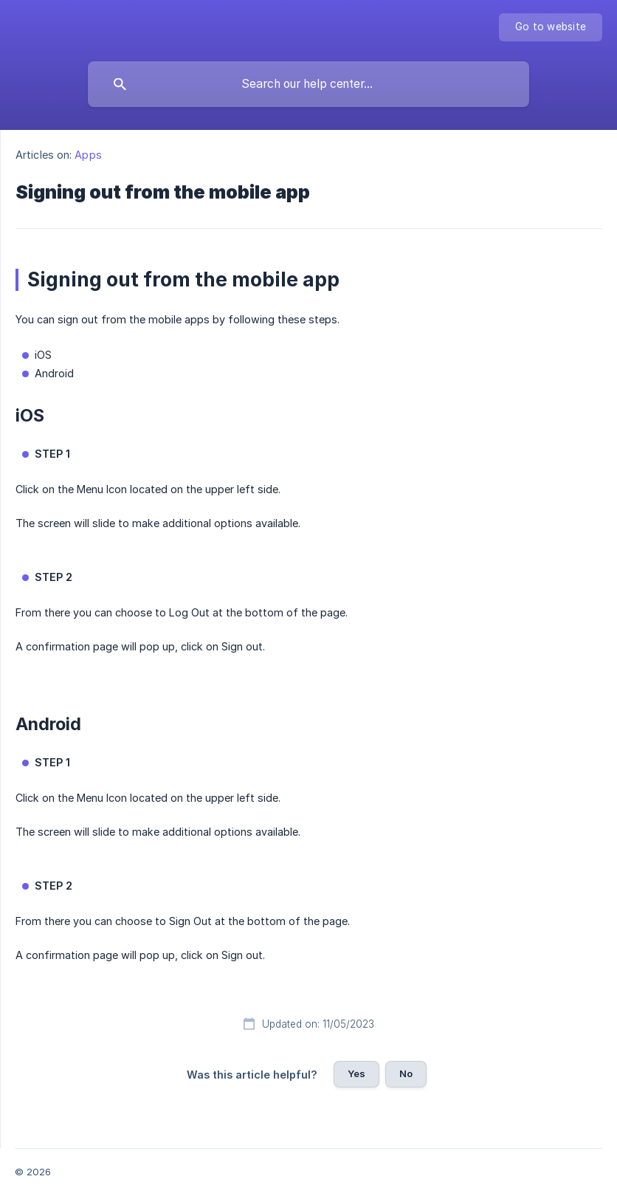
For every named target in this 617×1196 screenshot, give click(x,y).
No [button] (406, 1073)
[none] (550, 27)
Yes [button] (356, 1073)
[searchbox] (308, 84)
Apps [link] (88, 154)
